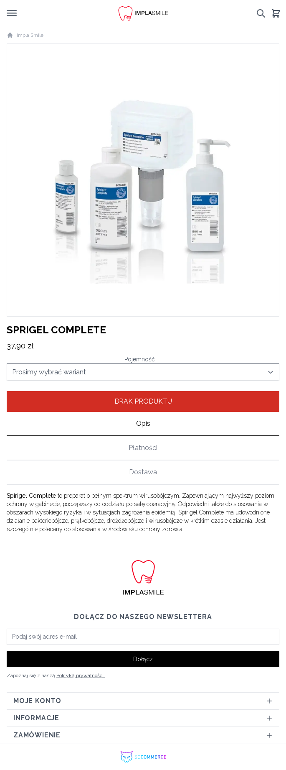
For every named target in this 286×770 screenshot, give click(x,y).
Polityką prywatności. (80, 675)
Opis (143, 423)
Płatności (143, 448)
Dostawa (143, 472)
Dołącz (143, 659)
